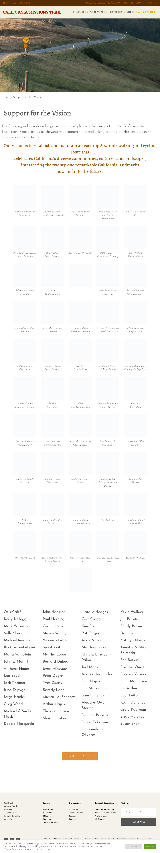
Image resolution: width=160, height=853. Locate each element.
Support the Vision (51, 822)
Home (6, 97)
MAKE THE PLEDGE (95, 3)
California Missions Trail (32, 12)
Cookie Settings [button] (133, 847)
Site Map (47, 819)
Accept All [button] (150, 847)
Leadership (73, 809)
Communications (76, 813)
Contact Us (47, 813)
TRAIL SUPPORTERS (146, 12)
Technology (73, 816)
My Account (114, 3)
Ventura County (102, 816)
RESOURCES (117, 12)
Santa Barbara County (104, 809)
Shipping (47, 816)
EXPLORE (82, 12)
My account (48, 809)
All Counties (100, 819)
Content (72, 819)
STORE (130, 12)
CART (153, 3)
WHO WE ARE (98, 12)
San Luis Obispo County (105, 813)
